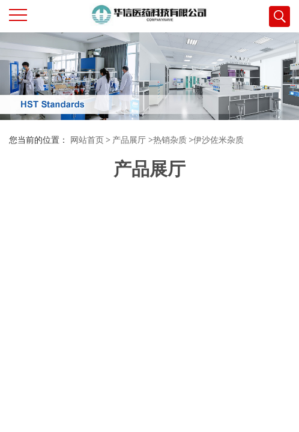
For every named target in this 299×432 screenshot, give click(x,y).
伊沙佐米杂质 (218, 140)
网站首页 (87, 140)
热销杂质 (170, 140)
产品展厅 (129, 140)
